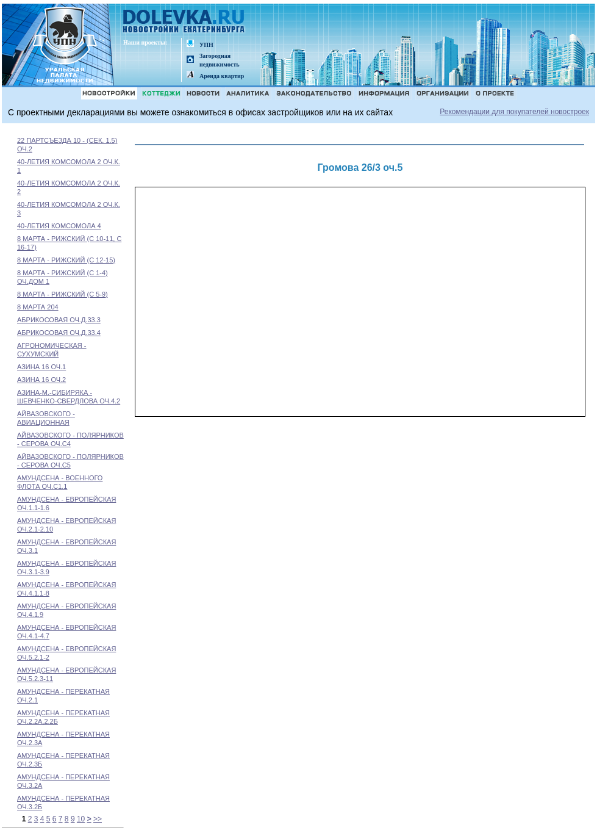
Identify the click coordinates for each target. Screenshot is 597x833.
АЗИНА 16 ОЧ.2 (41, 379)
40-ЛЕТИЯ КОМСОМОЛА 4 (59, 225)
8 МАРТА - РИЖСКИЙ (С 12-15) (66, 260)
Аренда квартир (221, 76)
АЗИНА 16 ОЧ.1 (41, 366)
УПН (206, 44)
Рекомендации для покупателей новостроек (514, 111)
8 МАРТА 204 (38, 307)
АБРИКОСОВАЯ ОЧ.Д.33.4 (59, 332)
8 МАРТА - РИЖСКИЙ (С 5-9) (62, 294)
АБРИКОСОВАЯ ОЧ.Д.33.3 (59, 319)
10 (81, 819)
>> (97, 819)
